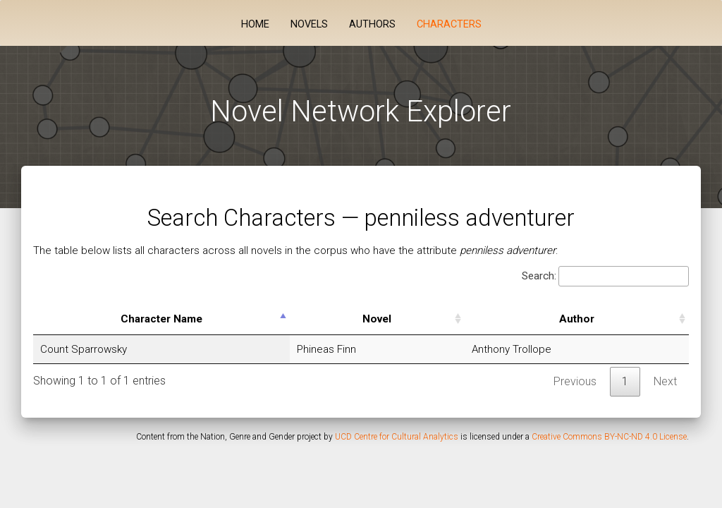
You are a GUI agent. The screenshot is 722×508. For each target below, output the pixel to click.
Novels (309, 24)
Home (255, 24)
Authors (372, 24)
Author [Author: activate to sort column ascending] (576, 319)
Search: (605, 276)
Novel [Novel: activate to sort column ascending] (376, 319)
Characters (449, 24)
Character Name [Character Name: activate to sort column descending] (161, 319)
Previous (574, 381)
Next (665, 381)
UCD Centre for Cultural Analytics (396, 437)
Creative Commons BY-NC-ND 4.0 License (609, 437)
